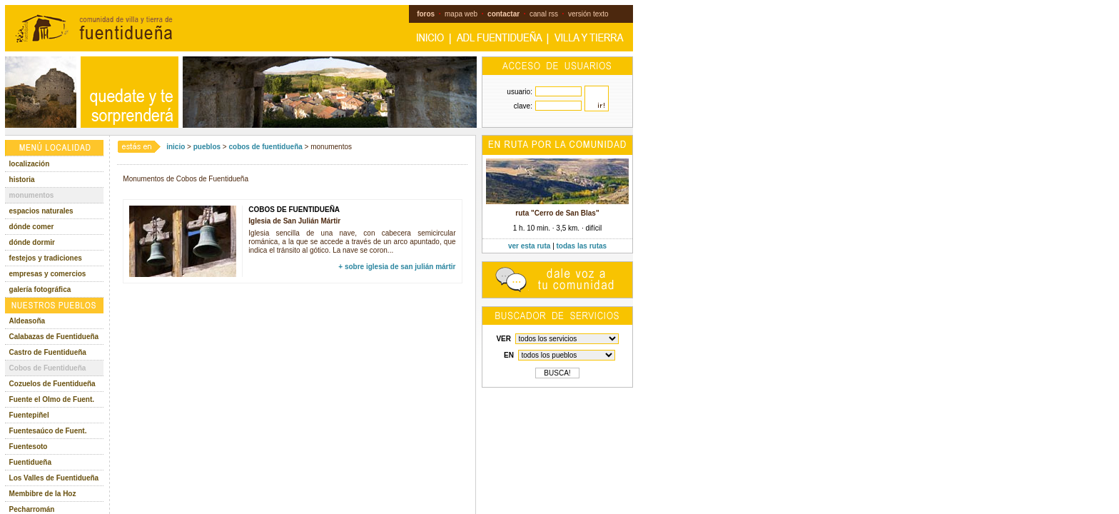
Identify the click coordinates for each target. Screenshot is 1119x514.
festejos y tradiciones (45, 258)
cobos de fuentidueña (265, 147)
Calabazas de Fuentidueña (54, 337)
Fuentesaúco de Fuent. (48, 431)
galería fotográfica (40, 289)
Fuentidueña (30, 462)
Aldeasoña (27, 321)
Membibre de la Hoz (42, 494)
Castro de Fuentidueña (47, 352)
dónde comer (31, 227)
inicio (175, 147)
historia (22, 179)
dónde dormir (32, 242)
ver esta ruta (529, 246)
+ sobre (396, 267)
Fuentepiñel (29, 415)
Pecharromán (32, 509)
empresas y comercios (47, 274)
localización (29, 164)
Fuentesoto (28, 446)
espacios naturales (41, 211)
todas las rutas (582, 246)
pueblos (207, 147)
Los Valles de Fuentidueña (54, 478)
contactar (503, 14)
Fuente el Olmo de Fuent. (51, 399)
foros (426, 14)
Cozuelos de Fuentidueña (52, 384)
